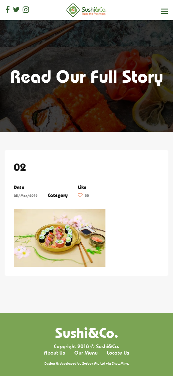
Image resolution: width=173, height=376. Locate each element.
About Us (54, 352)
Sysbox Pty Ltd (93, 363)
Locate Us (118, 352)
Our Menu (86, 352)
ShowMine (120, 363)
